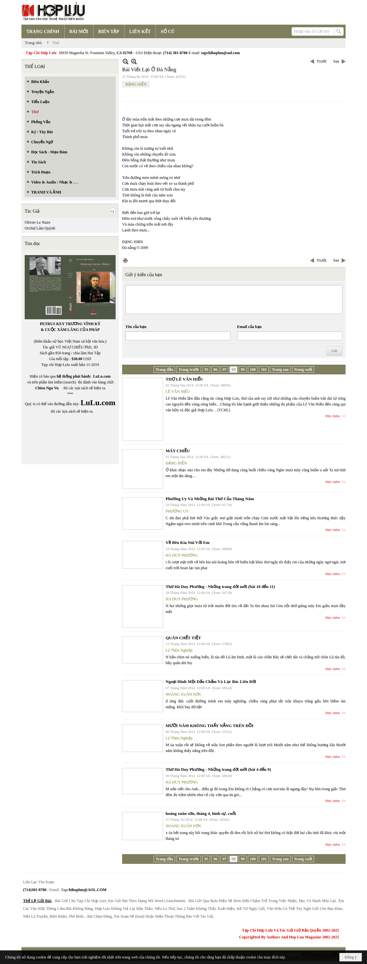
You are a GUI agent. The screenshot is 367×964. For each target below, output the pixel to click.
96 (215, 369)
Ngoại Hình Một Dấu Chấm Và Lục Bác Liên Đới (211, 681)
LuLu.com (102, 376)
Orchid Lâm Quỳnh (40, 228)
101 (264, 369)
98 (233, 369)
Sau (336, 61)
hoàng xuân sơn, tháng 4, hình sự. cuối (201, 813)
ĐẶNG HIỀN (135, 84)
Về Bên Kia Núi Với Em (187, 542)
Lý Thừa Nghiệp (179, 650)
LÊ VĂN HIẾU (178, 391)
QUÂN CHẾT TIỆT (183, 637)
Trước (322, 61)
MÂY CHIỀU (178, 450)
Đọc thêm (332, 416)
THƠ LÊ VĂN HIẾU (184, 379)
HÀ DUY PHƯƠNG (182, 555)
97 (224, 369)
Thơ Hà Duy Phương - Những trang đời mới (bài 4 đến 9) (218, 769)
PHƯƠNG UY (177, 511)
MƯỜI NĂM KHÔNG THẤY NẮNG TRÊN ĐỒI (209, 725)
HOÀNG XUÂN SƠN (183, 694)
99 (243, 369)
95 (206, 369)
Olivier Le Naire (37, 222)
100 (253, 369)
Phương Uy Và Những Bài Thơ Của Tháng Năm (210, 498)
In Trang (125, 260)
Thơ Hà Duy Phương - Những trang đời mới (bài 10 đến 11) (220, 586)
